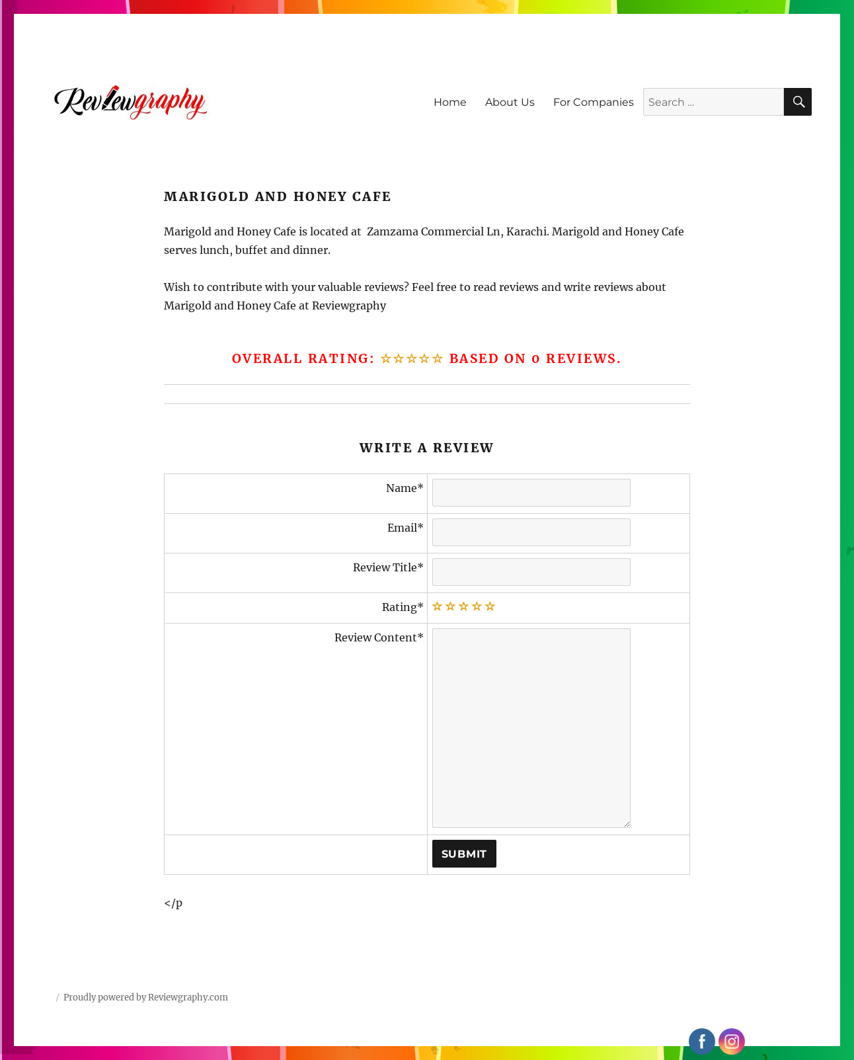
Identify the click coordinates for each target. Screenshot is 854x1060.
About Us (510, 102)
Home (450, 102)
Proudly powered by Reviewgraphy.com (145, 997)
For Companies (593, 102)
